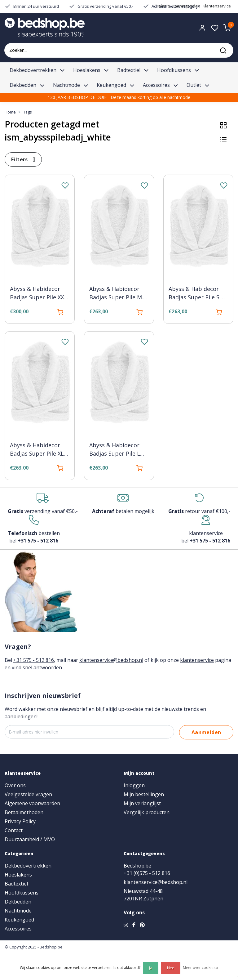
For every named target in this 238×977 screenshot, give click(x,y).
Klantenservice (217, 6)
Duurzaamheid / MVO (30, 839)
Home (10, 112)
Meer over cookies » (200, 967)
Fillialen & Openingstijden (176, 6)
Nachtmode (18, 910)
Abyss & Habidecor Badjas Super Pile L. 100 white (115, 449)
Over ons (15, 785)
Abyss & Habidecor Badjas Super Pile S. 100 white (195, 293)
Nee (170, 967)
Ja (150, 967)
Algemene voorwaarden (32, 803)
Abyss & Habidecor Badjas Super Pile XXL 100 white (38, 293)
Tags (27, 112)
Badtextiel (16, 883)
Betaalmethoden (24, 812)
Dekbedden (18, 901)
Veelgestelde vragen (28, 794)
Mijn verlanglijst (142, 803)
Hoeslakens (18, 874)
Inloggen (134, 785)
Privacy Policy (20, 821)
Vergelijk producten (147, 812)
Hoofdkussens (21, 892)
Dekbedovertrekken (28, 865)
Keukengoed (19, 919)
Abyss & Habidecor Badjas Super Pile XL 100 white (37, 449)
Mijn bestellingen (144, 794)
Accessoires (18, 928)
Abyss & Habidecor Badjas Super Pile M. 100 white (116, 293)
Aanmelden (206, 732)
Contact (14, 830)
